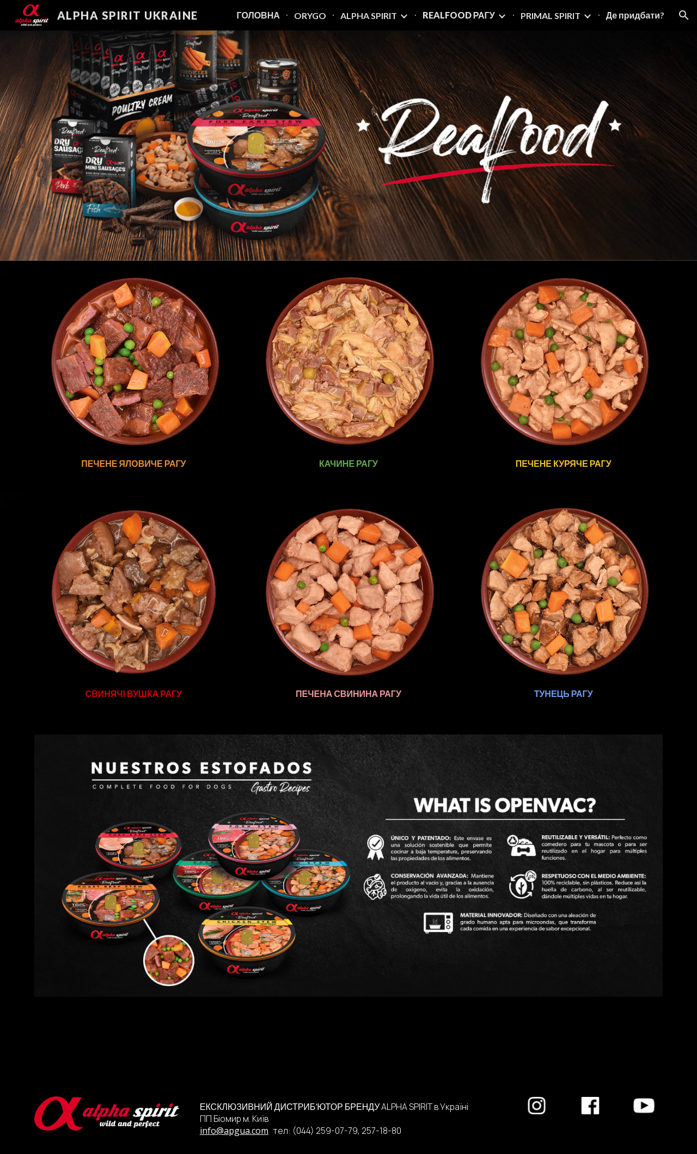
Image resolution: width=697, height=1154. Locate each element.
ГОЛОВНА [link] (258, 15)
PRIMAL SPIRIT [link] (550, 15)
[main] (133, 463)
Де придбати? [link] (635, 15)
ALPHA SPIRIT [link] (368, 15)
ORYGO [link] (310, 15)
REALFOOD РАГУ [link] (459, 15)
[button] (684, 15)
